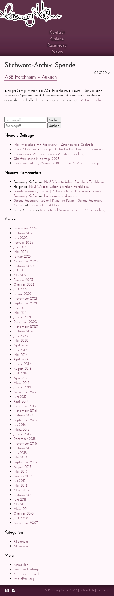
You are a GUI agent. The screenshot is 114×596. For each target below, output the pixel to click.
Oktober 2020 (24, 331)
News (57, 52)
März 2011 (20, 509)
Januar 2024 (22, 256)
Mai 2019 (20, 354)
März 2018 (21, 382)
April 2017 (20, 401)
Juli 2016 (19, 425)
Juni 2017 (20, 396)
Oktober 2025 (23, 233)
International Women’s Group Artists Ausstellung (48, 154)
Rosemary (57, 45)
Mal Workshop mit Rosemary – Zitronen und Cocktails (53, 144)
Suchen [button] (54, 120)
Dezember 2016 (24, 406)
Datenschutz (87, 590)
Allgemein (20, 541)
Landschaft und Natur (45, 205)
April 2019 (20, 359)
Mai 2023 (20, 275)
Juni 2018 (20, 373)
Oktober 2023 (23, 266)
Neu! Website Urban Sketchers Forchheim (74, 182)
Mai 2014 (20, 457)
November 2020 (25, 326)
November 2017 (25, 392)
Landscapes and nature (60, 195)
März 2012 (21, 490)
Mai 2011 (19, 504)
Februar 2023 (23, 280)
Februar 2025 (23, 242)
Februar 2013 (22, 476)
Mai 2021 (20, 312)
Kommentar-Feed (26, 574)
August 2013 (22, 467)
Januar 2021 (22, 317)
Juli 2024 (19, 247)
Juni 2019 (20, 350)
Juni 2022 (20, 289)
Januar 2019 (22, 364)
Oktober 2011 (22, 495)
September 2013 (25, 462)
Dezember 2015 (24, 438)
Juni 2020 (20, 336)
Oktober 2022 (23, 284)
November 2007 (25, 522)
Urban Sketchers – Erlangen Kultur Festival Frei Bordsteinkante (58, 149)
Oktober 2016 (23, 415)
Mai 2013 (20, 471)
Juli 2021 (19, 308)
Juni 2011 (19, 499)
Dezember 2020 (25, 322)
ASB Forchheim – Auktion (30, 77)
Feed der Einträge (26, 569)
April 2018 (20, 378)
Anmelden (20, 564)
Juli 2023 (19, 270)
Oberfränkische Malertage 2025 (36, 158)
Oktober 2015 (23, 448)
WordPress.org (23, 578)
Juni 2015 (20, 453)
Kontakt (57, 32)
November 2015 (25, 443)
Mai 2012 (20, 485)
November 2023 (25, 261)
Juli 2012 (19, 480)
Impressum (103, 590)
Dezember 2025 (25, 228)
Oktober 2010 (23, 513)
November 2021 (25, 298)
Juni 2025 (20, 238)
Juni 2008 (20, 518)
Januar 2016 (22, 434)
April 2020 (21, 345)
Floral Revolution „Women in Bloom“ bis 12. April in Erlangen (57, 163)
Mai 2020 (20, 340)
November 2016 (25, 410)
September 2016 (25, 420)
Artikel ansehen (92, 100)
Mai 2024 (20, 251)
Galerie (57, 39)
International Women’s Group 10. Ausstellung (72, 210)
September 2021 (25, 303)
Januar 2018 (22, 387)
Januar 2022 (22, 293)
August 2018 (22, 368)
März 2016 (21, 429)
